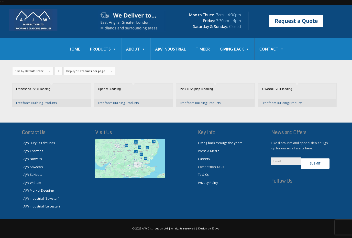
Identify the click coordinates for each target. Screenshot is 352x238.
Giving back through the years (220, 143)
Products (103, 49)
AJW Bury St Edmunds (38, 143)
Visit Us (103, 132)
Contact (271, 49)
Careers (204, 158)
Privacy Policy (208, 182)
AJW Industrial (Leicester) (41, 206)
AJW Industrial (170, 49)
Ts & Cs (203, 174)
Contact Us (33, 132)
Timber (203, 49)
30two (216, 228)
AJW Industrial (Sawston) (40, 198)
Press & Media (209, 151)
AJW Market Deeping (38, 190)
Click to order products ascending (59, 72)
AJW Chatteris (32, 151)
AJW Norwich (32, 158)
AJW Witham (31, 182)
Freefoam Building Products (36, 103)
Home (74, 49)
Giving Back (234, 49)
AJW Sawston (32, 167)
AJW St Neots (32, 174)
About (135, 49)
